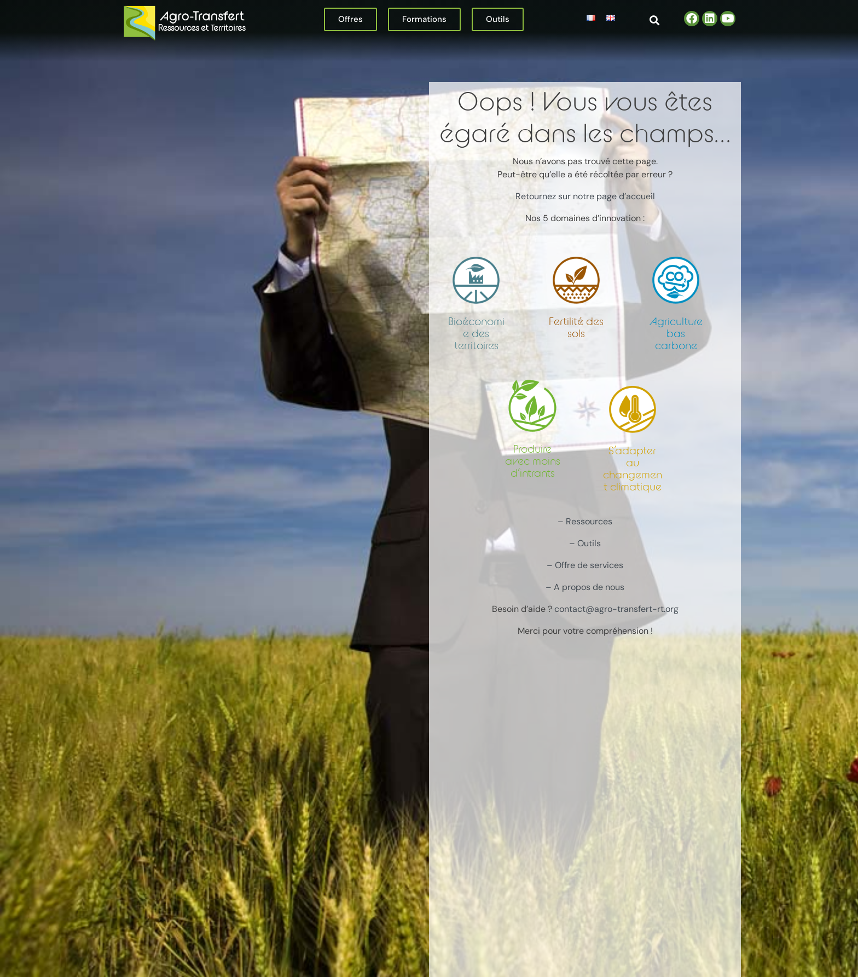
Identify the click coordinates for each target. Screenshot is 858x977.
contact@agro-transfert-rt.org (616, 609)
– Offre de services (585, 565)
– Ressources (585, 521)
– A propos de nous (585, 587)
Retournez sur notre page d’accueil (585, 196)
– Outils (585, 543)
